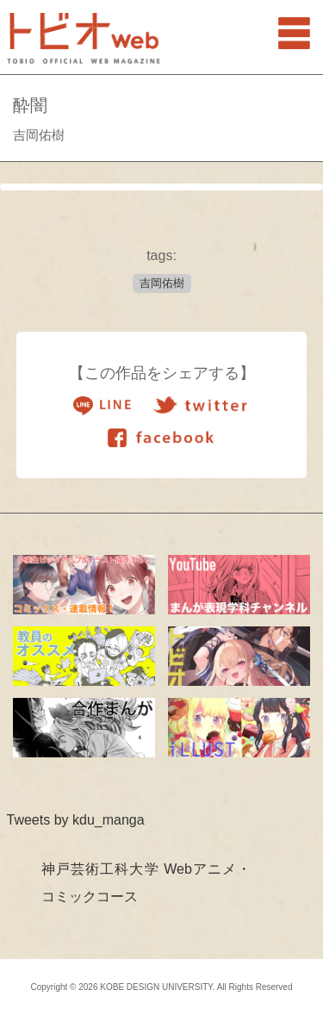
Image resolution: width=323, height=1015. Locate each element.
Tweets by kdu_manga (76, 820)
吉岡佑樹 (162, 283)
